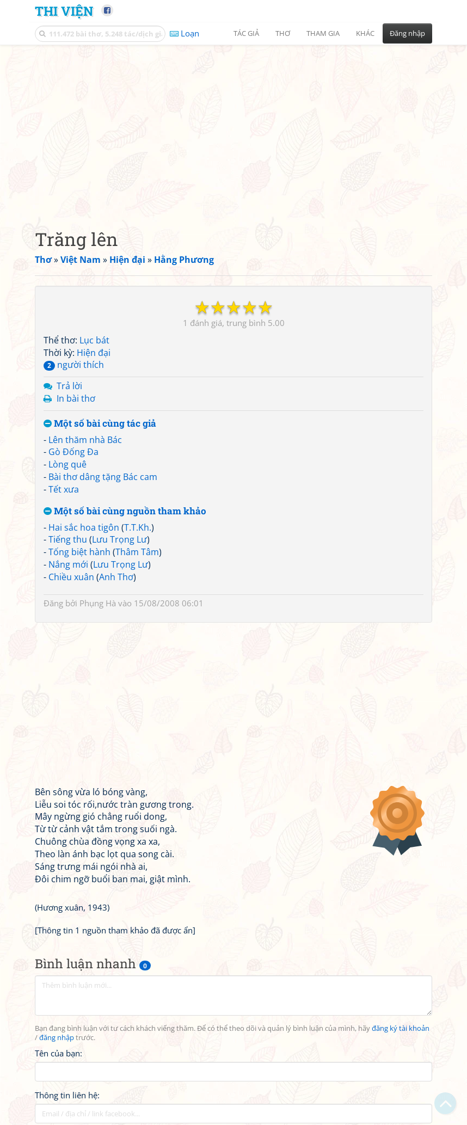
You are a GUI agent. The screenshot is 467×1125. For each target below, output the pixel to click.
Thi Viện (64, 10)
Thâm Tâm (137, 552)
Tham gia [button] (323, 33)
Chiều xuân (71, 577)
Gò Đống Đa (73, 452)
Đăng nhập (407, 33)
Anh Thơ (116, 577)
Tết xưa (63, 489)
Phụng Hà (97, 603)
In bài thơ (76, 398)
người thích (74, 365)
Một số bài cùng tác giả (100, 424)
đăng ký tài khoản (400, 1028)
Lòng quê (67, 464)
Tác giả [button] (246, 33)
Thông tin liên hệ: (67, 1095)
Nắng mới (68, 564)
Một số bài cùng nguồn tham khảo (125, 511)
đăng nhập (56, 1037)
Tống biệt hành (79, 552)
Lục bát (94, 340)
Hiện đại (93, 353)
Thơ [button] (282, 33)
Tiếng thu (67, 539)
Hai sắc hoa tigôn (83, 527)
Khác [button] (365, 33)
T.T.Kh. (137, 527)
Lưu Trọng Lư (119, 539)
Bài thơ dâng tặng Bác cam (102, 477)
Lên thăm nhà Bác (85, 440)
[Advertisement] (233, 128)
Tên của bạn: (58, 1053)
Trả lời (69, 386)
